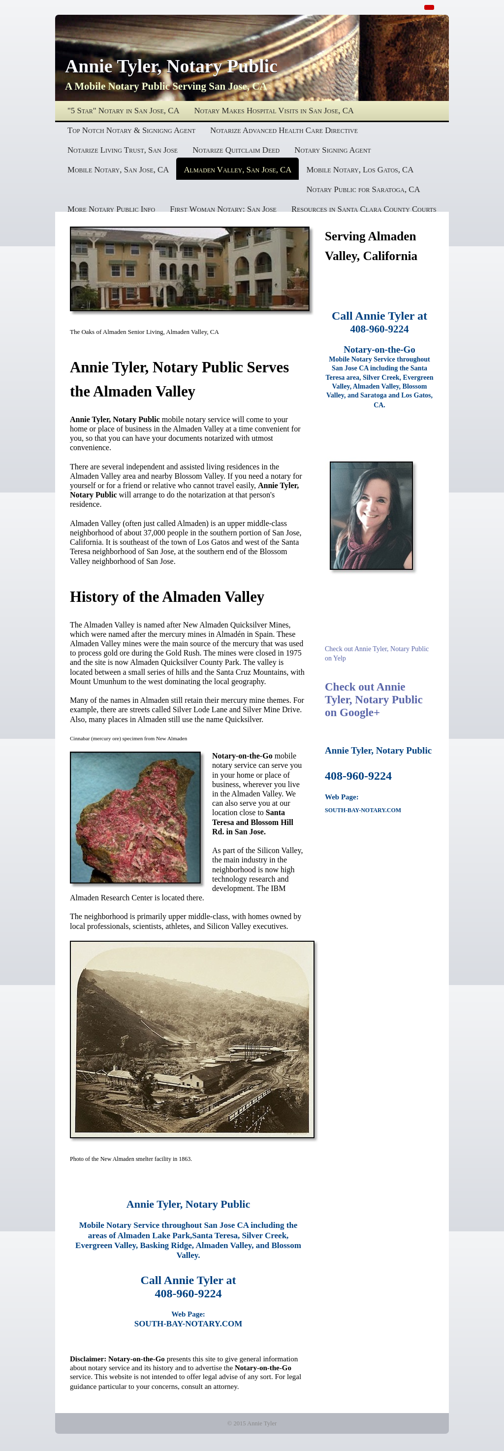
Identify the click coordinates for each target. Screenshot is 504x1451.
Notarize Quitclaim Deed (236, 150)
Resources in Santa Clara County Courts (364, 209)
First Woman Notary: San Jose (223, 209)
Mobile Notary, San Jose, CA (118, 169)
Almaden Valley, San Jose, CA (237, 169)
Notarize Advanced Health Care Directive (284, 130)
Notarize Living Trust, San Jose (122, 150)
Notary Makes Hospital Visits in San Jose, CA (274, 110)
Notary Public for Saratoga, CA (363, 189)
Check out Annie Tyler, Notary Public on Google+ (374, 700)
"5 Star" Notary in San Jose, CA (123, 110)
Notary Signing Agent (332, 150)
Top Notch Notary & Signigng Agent (131, 130)
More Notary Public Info (111, 209)
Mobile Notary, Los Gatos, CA (359, 169)
